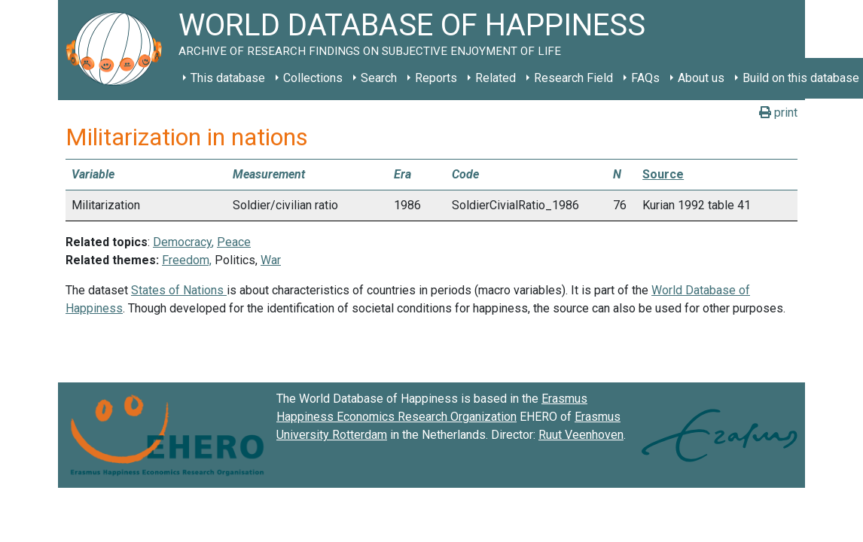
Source (663, 174)
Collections (313, 78)
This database (228, 78)
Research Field (573, 78)
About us (701, 78)
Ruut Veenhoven (581, 435)
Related (495, 78)
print (778, 112)
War (271, 260)
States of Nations (179, 290)
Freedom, (187, 260)
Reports (436, 78)
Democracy (182, 242)
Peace (234, 242)
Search (379, 78)
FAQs (645, 78)
